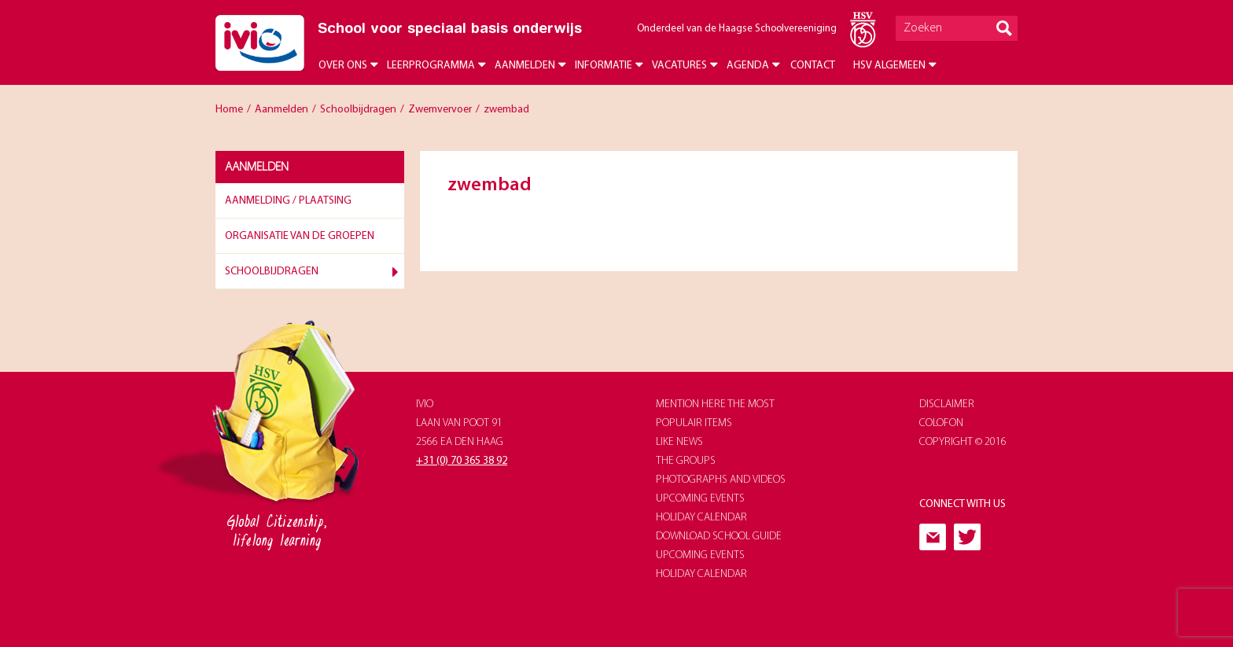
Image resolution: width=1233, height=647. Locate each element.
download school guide (719, 536)
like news (679, 442)
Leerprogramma (431, 66)
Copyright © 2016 (963, 442)
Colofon (941, 423)
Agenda (748, 66)
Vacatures (679, 66)
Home (229, 110)
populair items (694, 423)
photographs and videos (721, 480)
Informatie (603, 66)
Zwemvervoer (440, 110)
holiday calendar (701, 518)
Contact (812, 66)
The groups (686, 461)
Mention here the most (715, 404)
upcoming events (700, 499)
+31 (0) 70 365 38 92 (461, 461)
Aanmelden (525, 66)
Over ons (342, 66)
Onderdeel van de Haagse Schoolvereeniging (737, 29)
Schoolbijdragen (358, 110)
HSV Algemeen (889, 66)
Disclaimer (946, 404)
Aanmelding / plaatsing (288, 201)
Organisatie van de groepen (299, 236)
